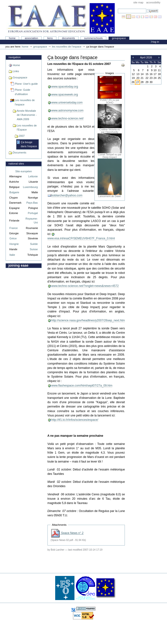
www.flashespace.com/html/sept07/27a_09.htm (81, 385)
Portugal (33, 213)
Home (12, 38)
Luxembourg (30, 187)
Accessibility (153, 2)
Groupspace (119, 38)
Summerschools (93, 38)
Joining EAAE (18, 265)
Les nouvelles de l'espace (66, 46)
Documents (68, 38)
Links (16, 71)
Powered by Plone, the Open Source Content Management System (85, 608)
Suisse (34, 249)
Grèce (13, 238)
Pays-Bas (32, 202)
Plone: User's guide (26, 83)
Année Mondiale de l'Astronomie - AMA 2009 (27, 115)
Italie (12, 254)
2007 (22, 135)
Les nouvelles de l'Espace (27, 127)
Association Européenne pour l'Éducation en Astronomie (60, 18)
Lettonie (33, 176)
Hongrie (14, 243)
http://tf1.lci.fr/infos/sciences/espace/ (74, 420)
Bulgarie (14, 192)
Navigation (14, 57)
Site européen (23, 171)
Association (31, 38)
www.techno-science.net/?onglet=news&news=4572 (85, 286)
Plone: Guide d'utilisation (22, 92)
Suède (34, 243)
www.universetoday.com (67, 102)
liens (50, 38)
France (13, 228)
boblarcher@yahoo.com (66, 195)
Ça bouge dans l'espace (29, 144)
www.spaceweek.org (64, 94)
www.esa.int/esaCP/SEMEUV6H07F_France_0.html (81, 238)
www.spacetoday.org (64, 86)
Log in (156, 41)
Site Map (138, 2)
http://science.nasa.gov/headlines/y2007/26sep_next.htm (88, 320)
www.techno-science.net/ (67, 118)
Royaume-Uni (32, 220)
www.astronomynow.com (67, 110)
